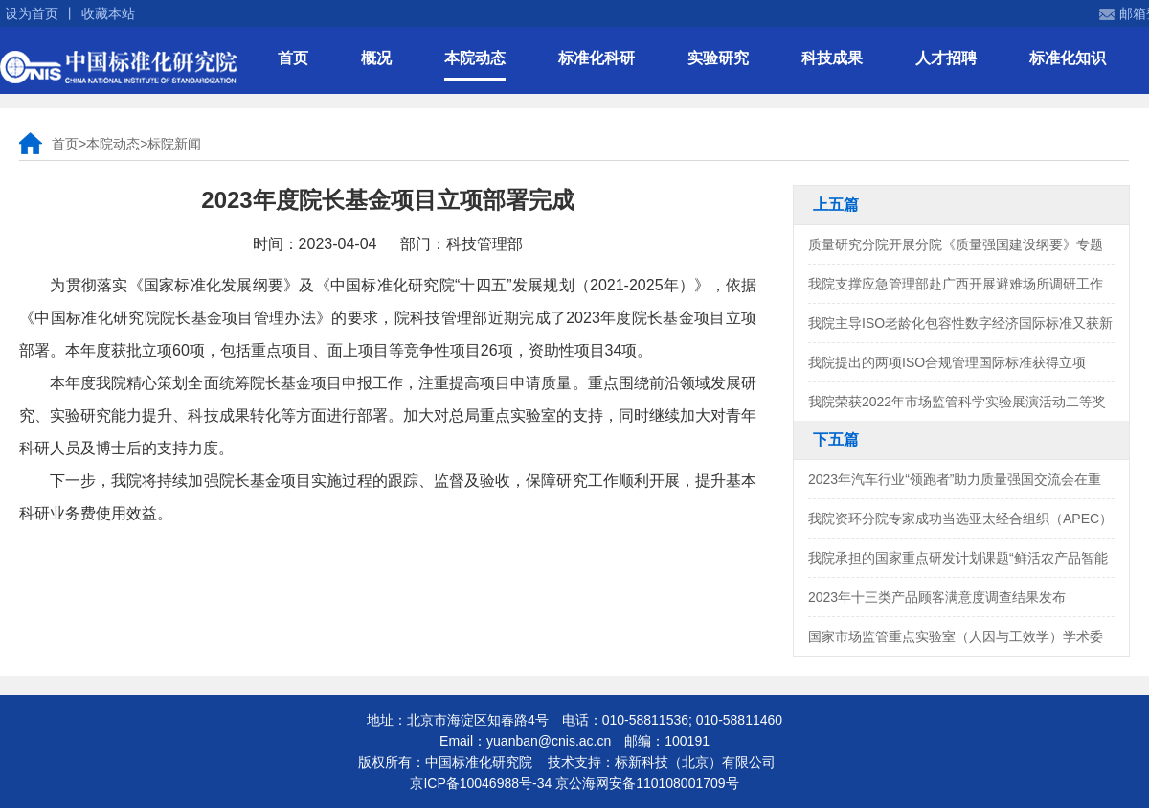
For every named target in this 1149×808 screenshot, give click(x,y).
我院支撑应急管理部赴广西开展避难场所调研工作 (955, 283)
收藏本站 (108, 13)
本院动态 (475, 58)
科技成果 (832, 58)
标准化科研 (596, 58)
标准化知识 (1067, 58)
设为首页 (31, 13)
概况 (376, 58)
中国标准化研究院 (118, 67)
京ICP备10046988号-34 (481, 783)
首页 (293, 58)
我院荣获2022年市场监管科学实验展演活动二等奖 (957, 401)
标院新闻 (174, 143)
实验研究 (718, 58)
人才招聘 (946, 58)
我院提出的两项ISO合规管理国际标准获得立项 (947, 362)
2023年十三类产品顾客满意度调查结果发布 (937, 597)
